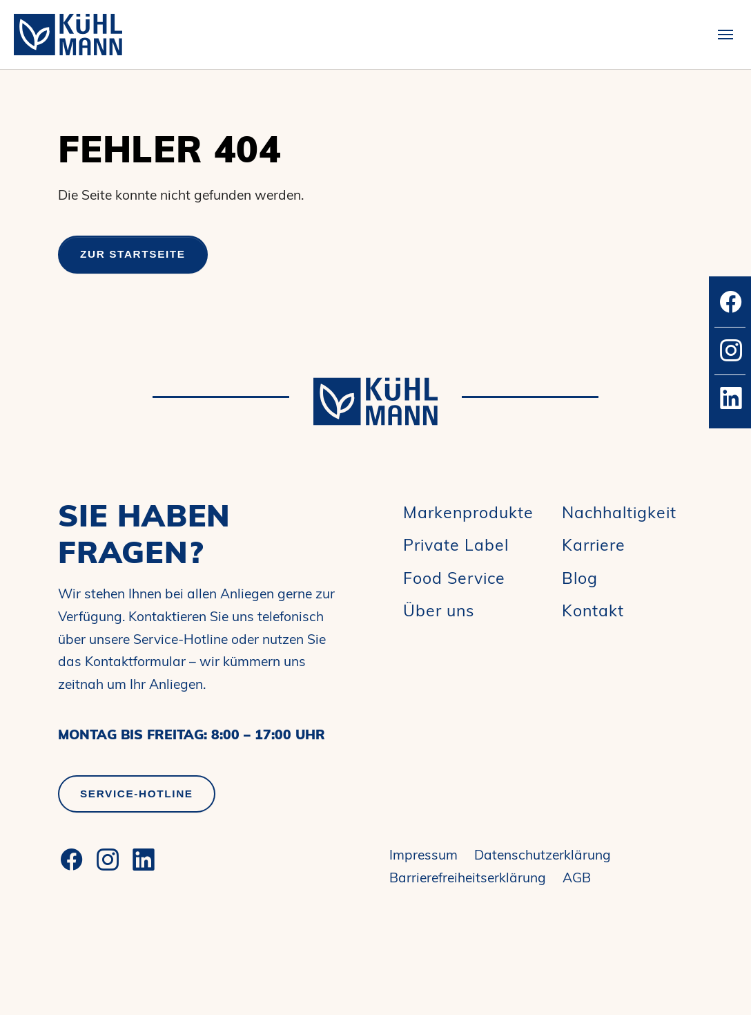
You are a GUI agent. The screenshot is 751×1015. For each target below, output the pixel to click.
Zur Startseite (133, 254)
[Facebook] (72, 859)
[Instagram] (107, 859)
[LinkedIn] (143, 859)
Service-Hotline (136, 793)
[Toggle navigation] (725, 34)
